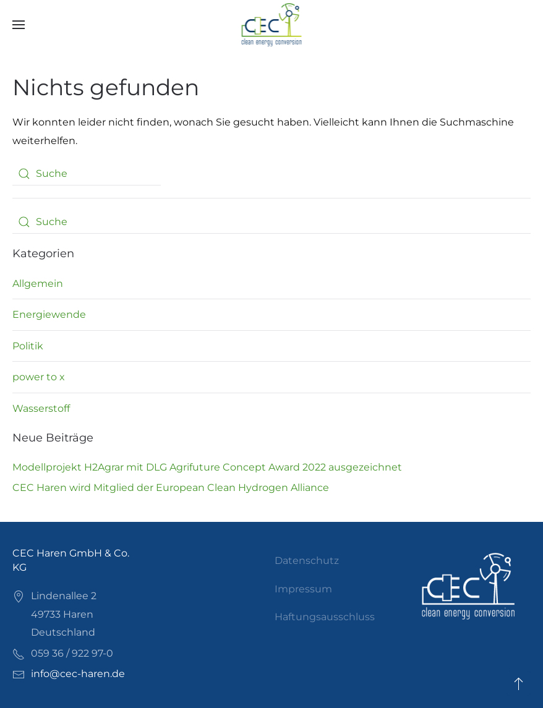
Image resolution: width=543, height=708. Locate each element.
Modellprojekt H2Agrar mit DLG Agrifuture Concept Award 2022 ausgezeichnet (207, 467)
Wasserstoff (41, 408)
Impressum (303, 589)
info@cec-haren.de (78, 674)
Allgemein (37, 283)
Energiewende (49, 314)
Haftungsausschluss (325, 617)
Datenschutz (307, 560)
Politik (27, 346)
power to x (38, 377)
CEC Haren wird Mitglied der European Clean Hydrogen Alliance (170, 487)
